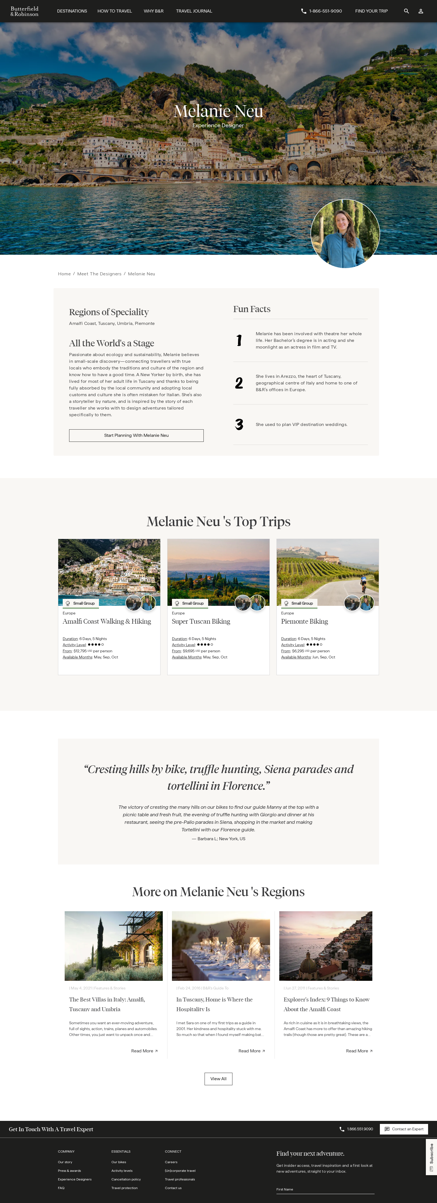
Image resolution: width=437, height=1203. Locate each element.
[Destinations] (72, 11)
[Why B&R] (154, 11)
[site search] (406, 11)
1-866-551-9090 (325, 11)
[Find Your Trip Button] (371, 11)
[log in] (421, 11)
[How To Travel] (115, 11)
